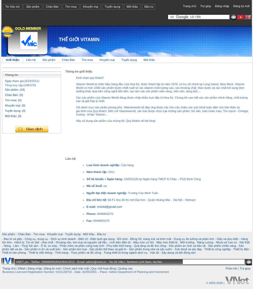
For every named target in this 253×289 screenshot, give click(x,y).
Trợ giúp (205, 6)
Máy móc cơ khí (143, 242)
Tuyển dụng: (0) (15, 110)
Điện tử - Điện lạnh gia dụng (96, 238)
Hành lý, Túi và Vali (26, 242)
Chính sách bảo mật (76, 268)
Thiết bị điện (241, 249)
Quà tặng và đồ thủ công (150, 245)
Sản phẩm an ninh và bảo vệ (187, 245)
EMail (22, 268)
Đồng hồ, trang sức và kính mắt (150, 238)
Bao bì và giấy (13, 238)
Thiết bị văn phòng (14, 252)
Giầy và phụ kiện (227, 238)
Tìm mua (71, 6)
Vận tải (154, 252)
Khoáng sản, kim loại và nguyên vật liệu (81, 242)
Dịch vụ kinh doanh (63, 238)
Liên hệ (31, 59)
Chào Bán (52, 6)
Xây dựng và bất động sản (178, 252)
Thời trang (61, 252)
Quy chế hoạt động (103, 268)
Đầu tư (148, 6)
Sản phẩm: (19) (15, 89)
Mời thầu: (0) (13, 116)
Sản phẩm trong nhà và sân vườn (150, 249)
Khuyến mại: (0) (15, 105)
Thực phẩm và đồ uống (86, 252)
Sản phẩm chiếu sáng (222, 245)
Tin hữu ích (12, 6)
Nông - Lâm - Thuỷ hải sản (21, 245)
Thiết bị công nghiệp (217, 249)
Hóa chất (47, 242)
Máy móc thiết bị (167, 242)
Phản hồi (231, 268)
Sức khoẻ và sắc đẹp (188, 249)
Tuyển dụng (112, 6)
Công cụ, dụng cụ (36, 238)
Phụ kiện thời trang (119, 245)
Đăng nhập (222, 6)
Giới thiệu (12, 59)
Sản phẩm (32, 6)
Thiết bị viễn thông (40, 252)
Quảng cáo (125, 268)
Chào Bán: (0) (14, 95)
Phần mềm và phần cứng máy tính (82, 245)
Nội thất (245, 242)
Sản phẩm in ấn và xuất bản (42, 249)
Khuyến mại (90, 6)
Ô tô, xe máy (49, 245)
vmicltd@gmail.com (109, 206)
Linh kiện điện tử (120, 242)
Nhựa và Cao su (226, 242)
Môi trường (187, 242)
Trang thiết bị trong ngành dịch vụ (125, 252)
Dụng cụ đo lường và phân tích (194, 238)
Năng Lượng (205, 242)
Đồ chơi (122, 238)
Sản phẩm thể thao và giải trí (107, 249)
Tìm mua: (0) (13, 100)
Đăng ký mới (241, 6)
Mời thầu (132, 6)
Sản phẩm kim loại (75, 249)
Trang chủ (189, 6)
